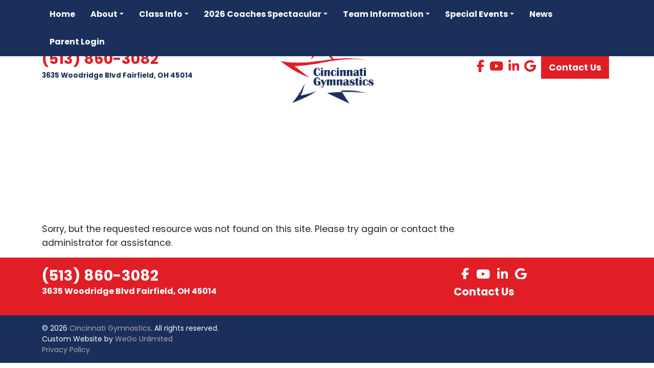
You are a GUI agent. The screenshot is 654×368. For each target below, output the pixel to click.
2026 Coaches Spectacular (262, 14)
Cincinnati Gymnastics (110, 328)
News (540, 14)
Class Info (160, 14)
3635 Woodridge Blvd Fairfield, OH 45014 (117, 76)
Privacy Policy (66, 349)
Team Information (383, 14)
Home (62, 14)
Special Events (476, 14)
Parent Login (77, 42)
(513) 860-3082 (100, 60)
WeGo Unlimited (144, 339)
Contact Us (575, 68)
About (104, 14)
